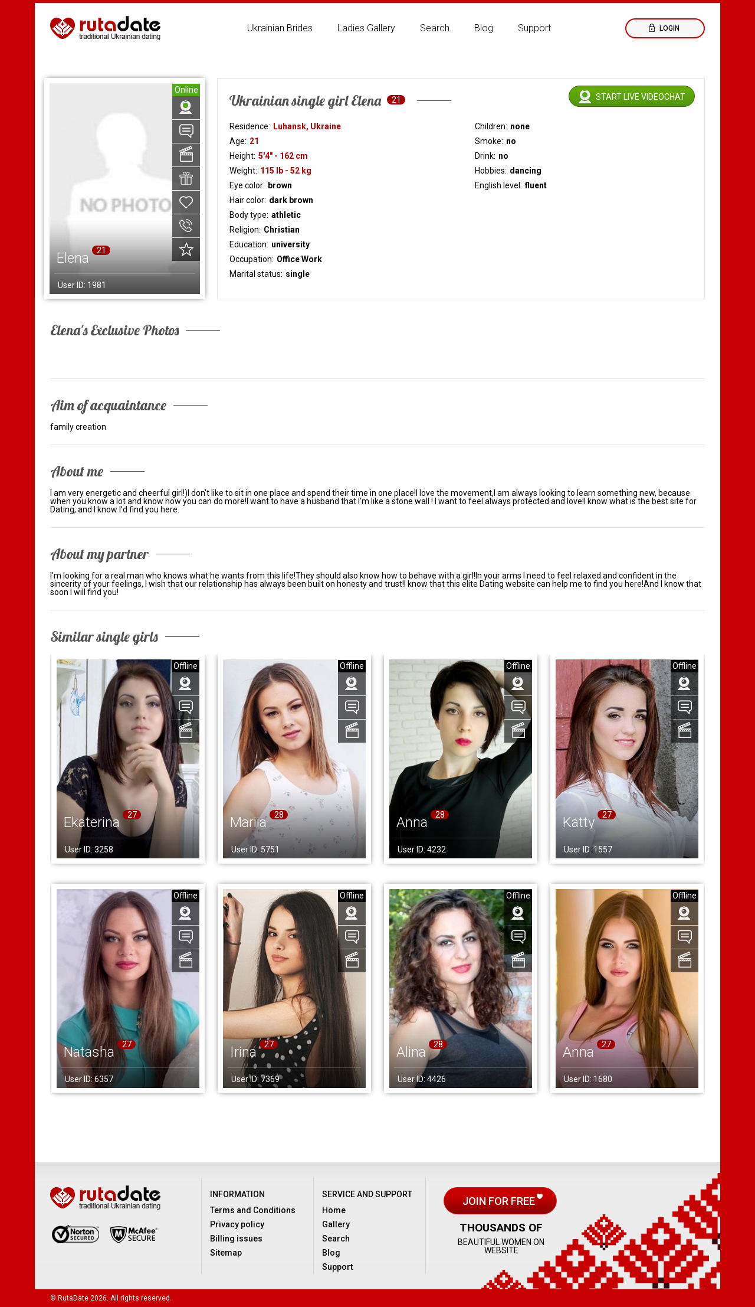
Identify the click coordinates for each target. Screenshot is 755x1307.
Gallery (336, 1224)
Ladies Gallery (366, 28)
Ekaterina (92, 822)
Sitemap (226, 1252)
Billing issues (236, 1238)
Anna (412, 822)
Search (434, 28)
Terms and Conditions (253, 1210)
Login (669, 28)
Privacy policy (237, 1224)
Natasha (89, 1052)
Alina (411, 1052)
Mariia (248, 822)
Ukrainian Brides (280, 28)
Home (334, 1210)
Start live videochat (640, 97)
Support (534, 28)
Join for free (499, 1201)
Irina (243, 1052)
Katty (579, 822)
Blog (483, 28)
